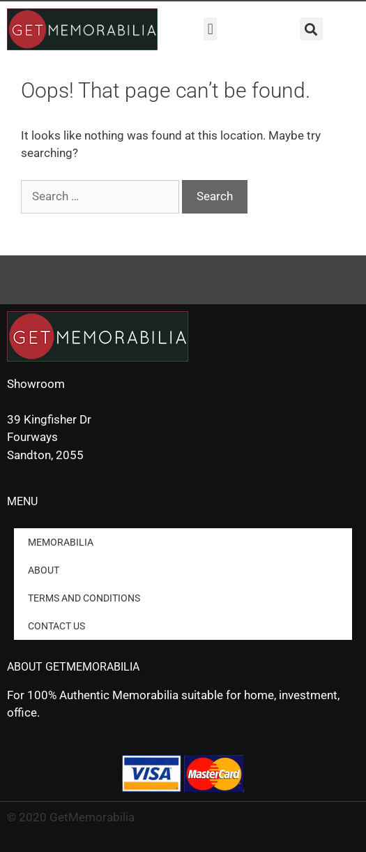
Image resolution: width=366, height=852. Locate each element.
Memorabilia (60, 542)
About (43, 570)
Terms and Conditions (84, 598)
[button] (210, 28)
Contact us (56, 625)
